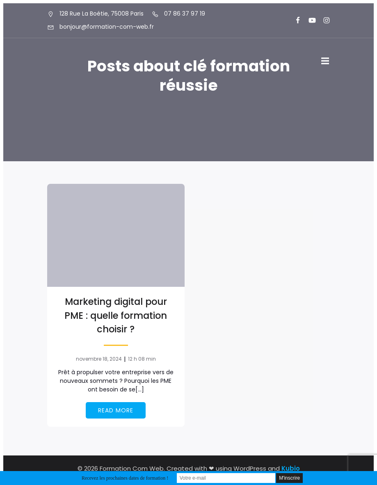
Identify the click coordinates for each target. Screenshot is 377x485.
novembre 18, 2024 (99, 358)
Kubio (290, 468)
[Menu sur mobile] (325, 61)
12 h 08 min (142, 358)
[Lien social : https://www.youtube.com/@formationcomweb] (309, 20)
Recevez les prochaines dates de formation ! (125, 478)
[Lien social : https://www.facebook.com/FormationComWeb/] (294, 20)
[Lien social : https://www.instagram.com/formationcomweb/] (323, 20)
